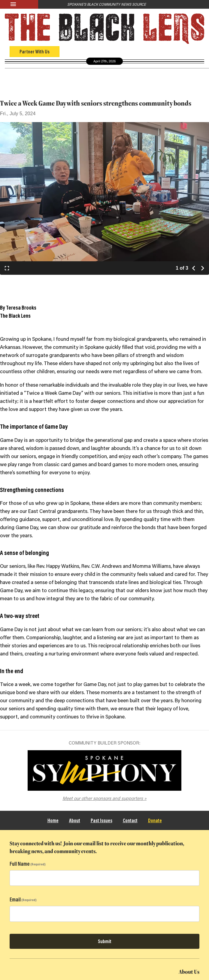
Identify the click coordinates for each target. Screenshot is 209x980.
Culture (81, 76)
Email (15, 899)
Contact (130, 820)
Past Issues (101, 820)
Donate (155, 820)
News (38, 76)
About (74, 820)
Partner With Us (35, 51)
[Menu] (19, 4)
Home (53, 820)
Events (103, 76)
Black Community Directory (148, 76)
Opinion (57, 76)
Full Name (20, 863)
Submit (104, 941)
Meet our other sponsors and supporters (102, 798)
